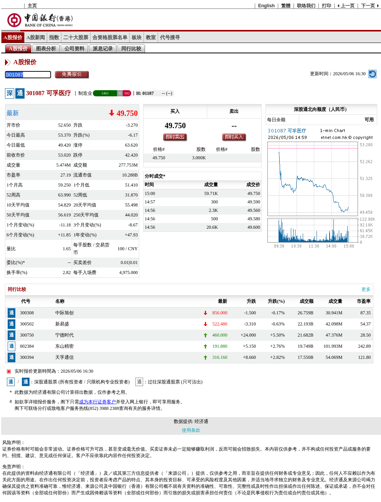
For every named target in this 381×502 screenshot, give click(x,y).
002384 (27, 346)
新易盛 (62, 324)
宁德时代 (64, 335)
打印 (326, 5)
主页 (32, 5)
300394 (27, 357)
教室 (151, 37)
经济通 (201, 421)
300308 (27, 312)
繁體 (285, 5)
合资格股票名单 (109, 37)
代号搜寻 (170, 37)
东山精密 (64, 346)
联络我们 (306, 5)
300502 (27, 324)
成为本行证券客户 (97, 402)
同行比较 (131, 48)
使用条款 (191, 430)
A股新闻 (35, 37)
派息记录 (103, 48)
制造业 (85, 93)
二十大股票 (75, 37)
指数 (54, 37)
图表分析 (46, 48)
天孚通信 (64, 357)
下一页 (368, 5)
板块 (137, 37)
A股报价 (12, 37)
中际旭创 (64, 312)
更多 (366, 289)
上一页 (348, 5)
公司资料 (74, 48)
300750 (27, 335)
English (266, 5)
